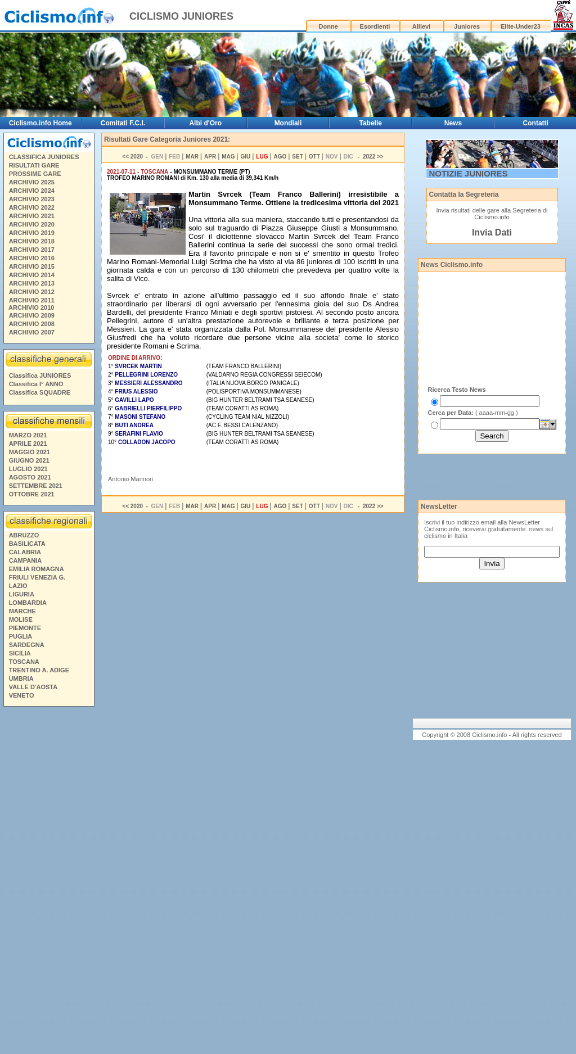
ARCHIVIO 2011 (32, 300)
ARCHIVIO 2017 (32, 249)
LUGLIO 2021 (28, 468)
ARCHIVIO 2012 (32, 291)
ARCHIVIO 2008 (32, 323)
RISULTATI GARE (34, 165)
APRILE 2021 (28, 443)
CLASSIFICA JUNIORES (44, 156)
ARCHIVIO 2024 (32, 190)
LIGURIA (21, 594)
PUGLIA (21, 636)
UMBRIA (21, 678)
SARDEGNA (26, 644)
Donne (328, 26)
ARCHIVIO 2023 (32, 199)
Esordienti (375, 26)
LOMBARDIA (28, 602)
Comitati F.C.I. (123, 123)
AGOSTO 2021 (30, 477)
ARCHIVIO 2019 (32, 232)
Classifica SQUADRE (39, 392)
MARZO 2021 (28, 435)
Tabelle (370, 123)
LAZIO (18, 585)
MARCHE (22, 611)
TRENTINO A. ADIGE (39, 670)
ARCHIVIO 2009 (32, 315)
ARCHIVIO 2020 (32, 224)
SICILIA (20, 653)
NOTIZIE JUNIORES (468, 173)
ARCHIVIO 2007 (32, 332)
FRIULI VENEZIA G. (37, 577)
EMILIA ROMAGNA (36, 569)
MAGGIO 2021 (29, 452)
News (453, 123)
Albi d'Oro (205, 123)
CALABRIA (25, 552)
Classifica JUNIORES (40, 375)
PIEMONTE (25, 628)
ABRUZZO (24, 535)
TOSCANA (24, 661)
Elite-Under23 (521, 26)
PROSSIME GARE (35, 173)
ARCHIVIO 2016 (32, 258)
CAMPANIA (25, 560)
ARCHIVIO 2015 (32, 266)
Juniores (467, 26)
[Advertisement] (48, 882)
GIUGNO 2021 (29, 460)
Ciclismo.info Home (40, 123)
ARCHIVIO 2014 (32, 275)
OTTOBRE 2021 (32, 494)
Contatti (535, 123)
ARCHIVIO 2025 (32, 182)
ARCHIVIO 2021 (32, 215)
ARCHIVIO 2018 (32, 241)
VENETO (21, 695)
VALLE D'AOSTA (33, 687)
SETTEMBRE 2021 (35, 485)
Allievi (421, 26)
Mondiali (288, 123)
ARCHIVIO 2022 (32, 207)
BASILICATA (27, 543)
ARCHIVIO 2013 (32, 283)
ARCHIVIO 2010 (31, 307)
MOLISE (21, 619)
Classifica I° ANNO (36, 384)
